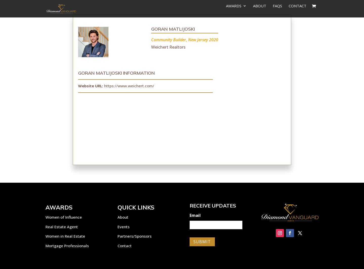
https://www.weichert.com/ (129, 85)
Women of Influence (64, 217)
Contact (297, 6)
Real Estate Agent (62, 226)
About (259, 6)
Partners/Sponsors (135, 236)
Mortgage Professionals (67, 245)
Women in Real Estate (65, 236)
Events (124, 226)
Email (195, 215)
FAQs (277, 6)
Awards (233, 6)
